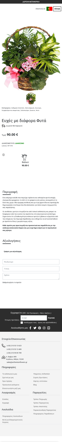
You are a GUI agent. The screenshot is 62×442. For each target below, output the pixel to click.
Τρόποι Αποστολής (40, 406)
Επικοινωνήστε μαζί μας (11, 388)
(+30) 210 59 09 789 (14, 353)
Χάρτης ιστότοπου (40, 381)
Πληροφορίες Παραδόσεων (43, 414)
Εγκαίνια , (33, 110)
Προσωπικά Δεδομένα (10, 385)
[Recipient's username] (34, 318)
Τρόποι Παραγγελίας (41, 403)
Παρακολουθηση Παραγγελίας (44, 410)
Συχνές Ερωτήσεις (40, 377)
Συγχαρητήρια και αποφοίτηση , (11, 110)
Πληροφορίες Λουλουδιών (12, 416)
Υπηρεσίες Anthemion (41, 374)
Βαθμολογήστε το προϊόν (12, 282)
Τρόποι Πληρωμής (40, 399)
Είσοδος (5, 399)
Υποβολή (7, 288)
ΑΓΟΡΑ (25, 177)
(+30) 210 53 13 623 (14, 346)
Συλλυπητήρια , (25, 110)
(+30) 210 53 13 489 (14, 349)
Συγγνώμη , (38, 108)
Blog (35, 385)
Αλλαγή (57, 9)
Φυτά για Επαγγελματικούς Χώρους (12, 421)
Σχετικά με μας (8, 377)
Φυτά (37, 110)
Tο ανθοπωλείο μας (9, 374)
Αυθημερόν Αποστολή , (18, 108)
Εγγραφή (5, 403)
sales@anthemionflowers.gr (17, 362)
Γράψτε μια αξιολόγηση (12, 251)
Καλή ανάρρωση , (30, 108)
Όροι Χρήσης (7, 381)
